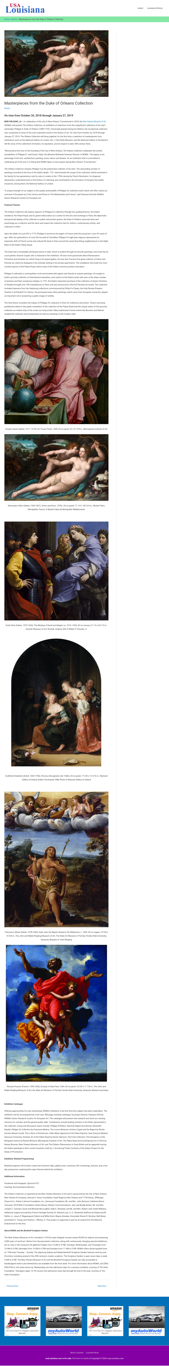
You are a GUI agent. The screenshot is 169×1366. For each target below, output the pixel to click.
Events (7, 108)
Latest (140, 8)
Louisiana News (93, 1353)
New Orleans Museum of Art (95, 121)
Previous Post (12, 1286)
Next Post (102, 1286)
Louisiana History (155, 8)
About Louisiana (76, 1353)
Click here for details (80, 1358)
